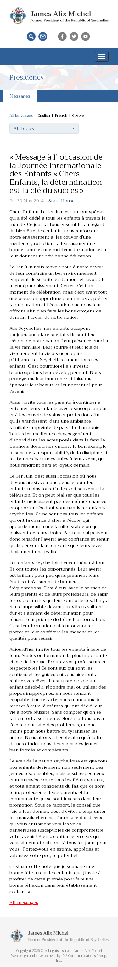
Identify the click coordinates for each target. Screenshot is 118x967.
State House (61, 201)
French (61, 115)
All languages (21, 115)
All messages (23, 902)
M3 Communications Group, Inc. (81, 958)
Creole (78, 115)
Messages (19, 96)
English (43, 115)
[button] (44, 128)
